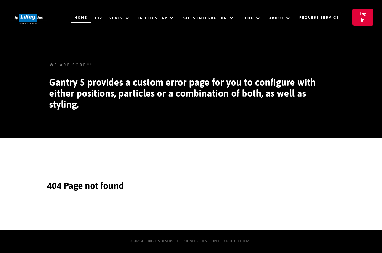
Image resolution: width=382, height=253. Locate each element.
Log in (363, 17)
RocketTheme (238, 241)
